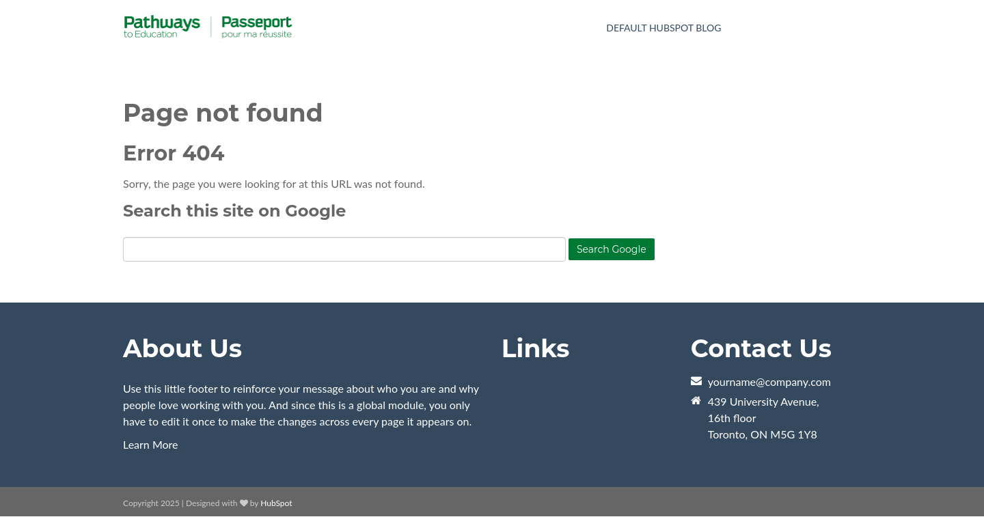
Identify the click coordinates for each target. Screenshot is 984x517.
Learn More (150, 444)
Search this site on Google (234, 211)
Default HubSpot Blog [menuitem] (663, 27)
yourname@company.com (769, 381)
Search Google (611, 249)
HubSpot (276, 503)
